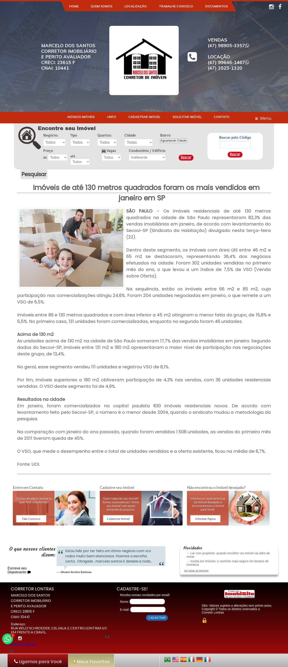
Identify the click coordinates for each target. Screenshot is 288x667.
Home (74, 6)
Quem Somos (101, 6)
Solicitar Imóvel (187, 117)
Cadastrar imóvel (118, 518)
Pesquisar (33, 174)
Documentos (216, 6)
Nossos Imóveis (81, 117)
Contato (221, 117)
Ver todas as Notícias (196, 570)
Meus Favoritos (91, 662)
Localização (135, 6)
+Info (111, 117)
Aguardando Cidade (173, 141)
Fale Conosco (31, 518)
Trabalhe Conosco (176, 6)
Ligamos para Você (38, 662)
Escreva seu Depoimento (19, 570)
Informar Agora (205, 518)
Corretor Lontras (22, 644)
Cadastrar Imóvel (144, 117)
